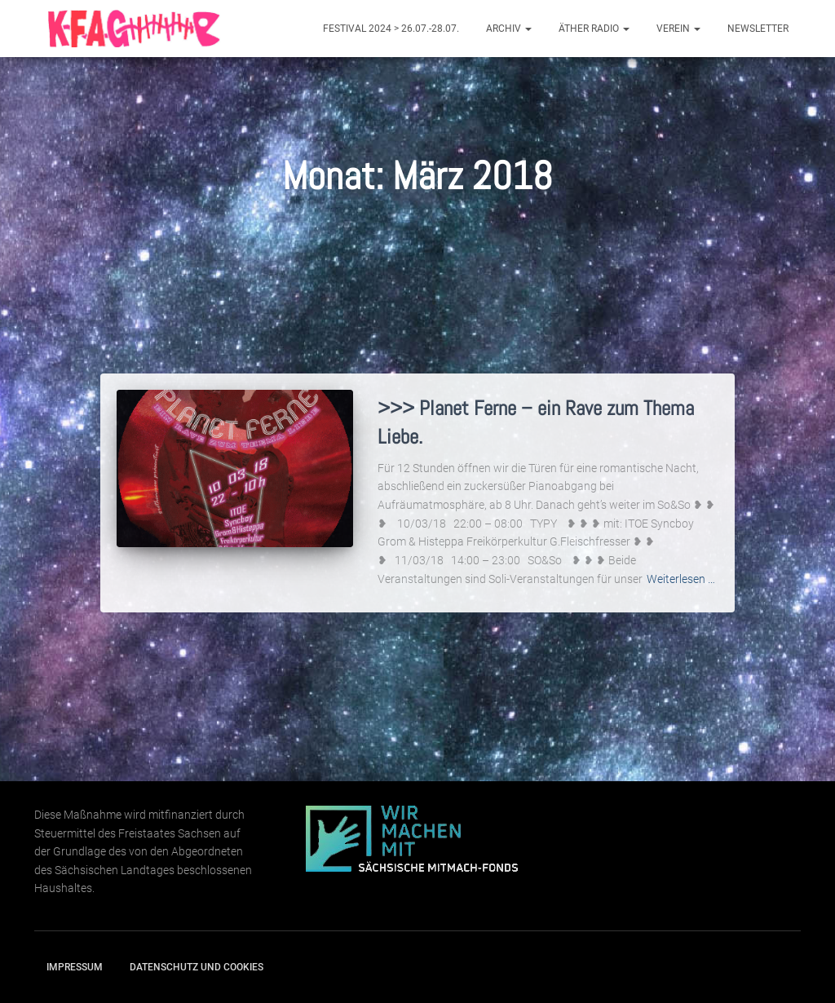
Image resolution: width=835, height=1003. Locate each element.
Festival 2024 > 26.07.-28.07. (391, 28)
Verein (678, 28)
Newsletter (758, 28)
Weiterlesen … (681, 578)
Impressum (74, 967)
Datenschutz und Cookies (196, 967)
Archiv (509, 28)
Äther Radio (594, 28)
